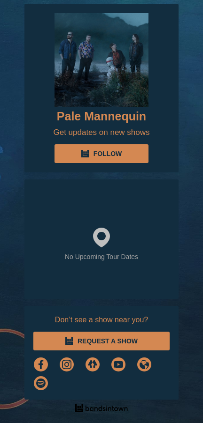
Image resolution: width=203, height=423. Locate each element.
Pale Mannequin (101, 116)
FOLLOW (101, 153)
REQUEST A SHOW (101, 341)
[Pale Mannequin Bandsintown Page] (101, 60)
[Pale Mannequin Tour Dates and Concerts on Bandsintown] (101, 409)
